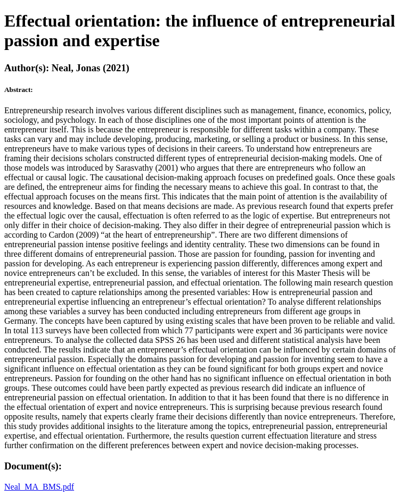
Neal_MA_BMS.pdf (39, 486)
